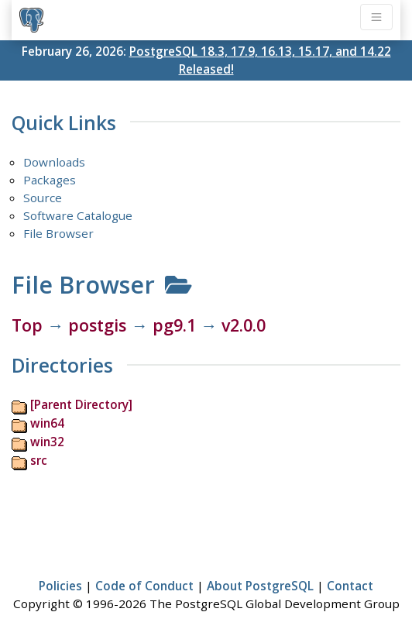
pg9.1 (174, 325)
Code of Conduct (144, 585)
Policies (60, 585)
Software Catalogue (77, 215)
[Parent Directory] (81, 404)
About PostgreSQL (260, 585)
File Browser (58, 233)
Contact (350, 585)
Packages (49, 179)
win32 (47, 441)
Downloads (54, 162)
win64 (47, 423)
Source (42, 197)
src (38, 460)
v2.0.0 (243, 325)
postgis (97, 325)
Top (27, 325)
